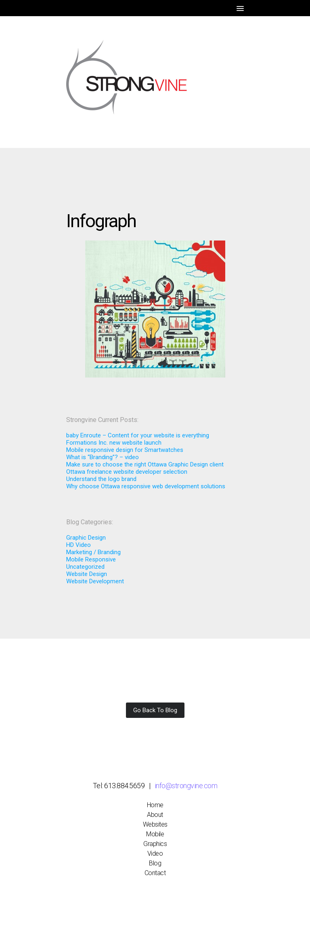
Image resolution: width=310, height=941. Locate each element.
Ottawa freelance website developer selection (126, 471)
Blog (155, 863)
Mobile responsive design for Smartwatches (124, 450)
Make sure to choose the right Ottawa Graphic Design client (145, 464)
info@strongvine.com (186, 785)
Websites (155, 824)
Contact (155, 873)
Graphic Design (86, 537)
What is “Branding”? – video (102, 457)
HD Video (78, 545)
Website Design (86, 574)
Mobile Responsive (91, 559)
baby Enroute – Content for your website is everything (137, 435)
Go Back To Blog (155, 710)
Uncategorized (85, 566)
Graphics (155, 844)
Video (155, 853)
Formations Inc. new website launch (113, 442)
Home (155, 805)
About (155, 815)
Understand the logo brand (101, 479)
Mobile (155, 834)
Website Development (95, 581)
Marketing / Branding (93, 552)
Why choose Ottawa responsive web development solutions (145, 486)
